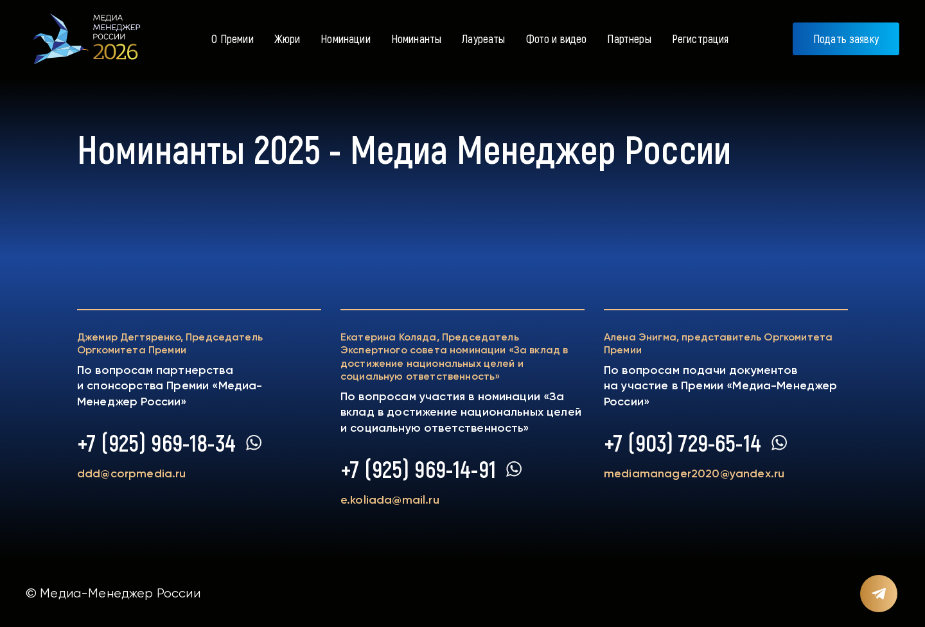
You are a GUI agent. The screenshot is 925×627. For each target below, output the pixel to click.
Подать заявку (846, 38)
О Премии (232, 38)
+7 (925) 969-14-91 (418, 469)
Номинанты (416, 38)
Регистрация (700, 38)
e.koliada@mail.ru (389, 500)
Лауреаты (483, 38)
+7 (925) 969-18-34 (156, 442)
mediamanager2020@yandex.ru (694, 473)
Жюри (287, 38)
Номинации (345, 38)
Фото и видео (556, 38)
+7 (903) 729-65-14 (682, 442)
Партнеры (629, 38)
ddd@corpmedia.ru (131, 473)
